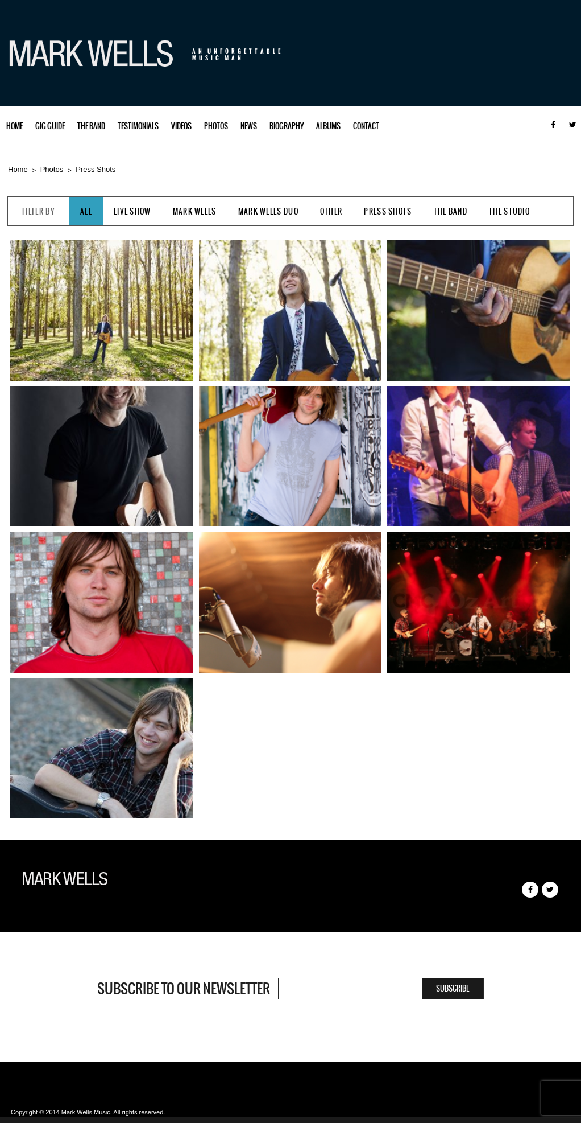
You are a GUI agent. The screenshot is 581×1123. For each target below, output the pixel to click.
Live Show (132, 211)
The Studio (509, 211)
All (86, 211)
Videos (181, 126)
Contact (366, 126)
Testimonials (138, 126)
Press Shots (95, 169)
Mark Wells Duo (268, 211)
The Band (91, 126)
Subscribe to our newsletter (183, 989)
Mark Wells (195, 211)
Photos (216, 126)
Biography (286, 126)
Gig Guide (50, 126)
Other (331, 211)
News (248, 126)
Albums (328, 126)
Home (14, 126)
